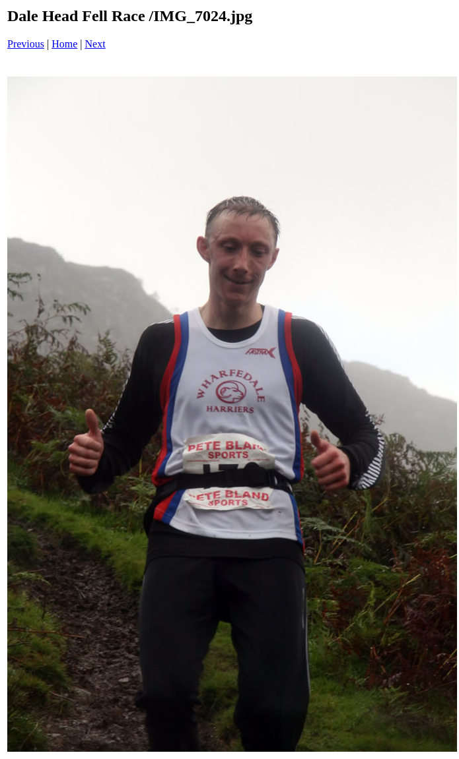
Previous (25, 43)
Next (95, 43)
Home (64, 43)
